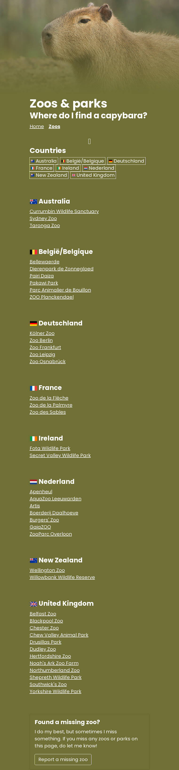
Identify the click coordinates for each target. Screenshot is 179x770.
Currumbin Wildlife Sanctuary (64, 211)
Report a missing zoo (63, 759)
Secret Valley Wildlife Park (60, 455)
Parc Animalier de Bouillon (60, 290)
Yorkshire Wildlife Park (55, 691)
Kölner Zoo (42, 333)
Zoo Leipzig (42, 354)
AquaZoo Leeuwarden (55, 498)
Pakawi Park (44, 283)
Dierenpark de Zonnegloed (62, 268)
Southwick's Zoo (48, 684)
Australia (44, 161)
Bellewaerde (45, 261)
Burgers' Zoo (44, 520)
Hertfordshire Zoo (50, 656)
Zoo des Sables (48, 412)
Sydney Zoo (43, 218)
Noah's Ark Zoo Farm (54, 663)
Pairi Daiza (42, 276)
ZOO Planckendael (52, 297)
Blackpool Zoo (46, 621)
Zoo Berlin (41, 340)
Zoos (54, 126)
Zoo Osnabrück (48, 361)
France (41, 168)
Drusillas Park (45, 642)
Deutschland (126, 161)
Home (37, 126)
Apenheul (41, 491)
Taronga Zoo (45, 225)
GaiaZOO (40, 527)
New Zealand (49, 175)
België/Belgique (82, 161)
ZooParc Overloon (51, 534)
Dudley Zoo (43, 649)
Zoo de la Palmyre (51, 405)
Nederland (99, 168)
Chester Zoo (44, 628)
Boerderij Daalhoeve (54, 512)
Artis (35, 505)
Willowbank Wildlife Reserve (62, 577)
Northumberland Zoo (55, 670)
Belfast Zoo (43, 613)
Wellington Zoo (47, 570)
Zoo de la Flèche (49, 398)
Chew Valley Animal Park (59, 635)
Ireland (68, 168)
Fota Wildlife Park (50, 448)
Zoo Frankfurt (45, 347)
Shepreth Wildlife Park (56, 677)
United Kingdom (93, 175)
